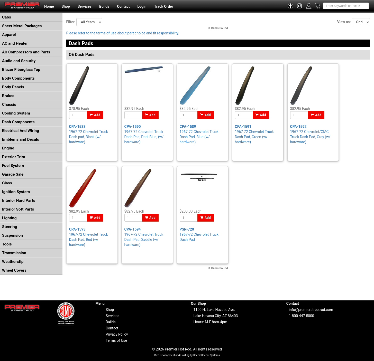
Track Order (163, 6)
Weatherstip (12, 261)
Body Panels (13, 87)
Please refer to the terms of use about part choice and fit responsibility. (122, 33)
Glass (7, 183)
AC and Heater (15, 43)
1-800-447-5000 (301, 316)
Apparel (9, 34)
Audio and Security (19, 61)
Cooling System (16, 113)
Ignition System (16, 191)
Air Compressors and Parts (26, 52)
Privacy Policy (117, 334)
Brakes (8, 95)
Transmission (14, 253)
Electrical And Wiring (20, 130)
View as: (344, 22)
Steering (9, 226)
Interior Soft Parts (18, 209)
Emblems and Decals (20, 139)
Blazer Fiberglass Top (21, 69)
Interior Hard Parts (18, 200)
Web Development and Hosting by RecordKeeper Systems (187, 355)
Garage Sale (12, 174)
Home (49, 6)
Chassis (9, 104)
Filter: (71, 22)
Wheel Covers (14, 270)
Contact (123, 6)
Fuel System (13, 165)
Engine (8, 148)
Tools (7, 244)
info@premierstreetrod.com (311, 310)
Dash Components (18, 122)
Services (85, 6)
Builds (104, 6)
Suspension (12, 235)
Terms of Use (116, 340)
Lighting (9, 218)
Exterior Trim (13, 157)
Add (95, 115)
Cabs (6, 17)
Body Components (18, 78)
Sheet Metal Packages (22, 26)
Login (141, 6)
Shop (65, 6)
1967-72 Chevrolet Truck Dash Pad (199, 234)
